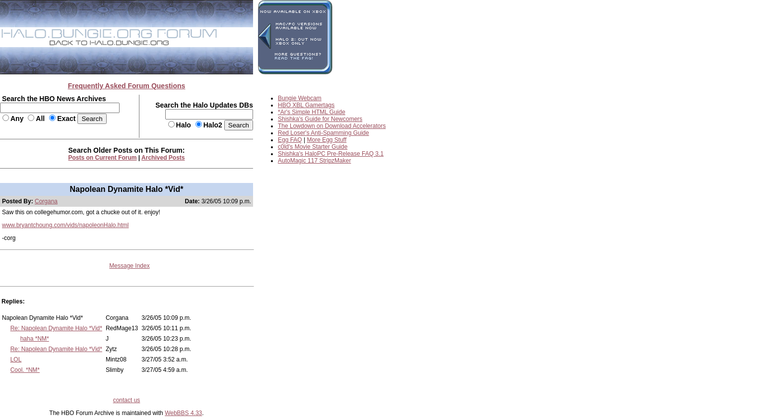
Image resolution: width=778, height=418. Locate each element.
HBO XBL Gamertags (306, 105)
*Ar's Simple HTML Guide (311, 112)
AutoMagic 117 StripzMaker (314, 160)
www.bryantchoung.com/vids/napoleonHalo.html (65, 225)
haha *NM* (34, 338)
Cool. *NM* (25, 369)
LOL (16, 359)
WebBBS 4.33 (183, 413)
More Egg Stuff (327, 139)
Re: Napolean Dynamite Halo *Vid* (56, 328)
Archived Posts (163, 157)
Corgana (46, 201)
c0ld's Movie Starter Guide (312, 146)
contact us (126, 400)
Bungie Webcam (300, 98)
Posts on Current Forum (102, 157)
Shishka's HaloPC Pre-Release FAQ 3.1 (331, 153)
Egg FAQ (290, 139)
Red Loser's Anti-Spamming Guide (323, 132)
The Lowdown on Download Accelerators (332, 125)
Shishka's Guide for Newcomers (320, 119)
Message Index (129, 265)
